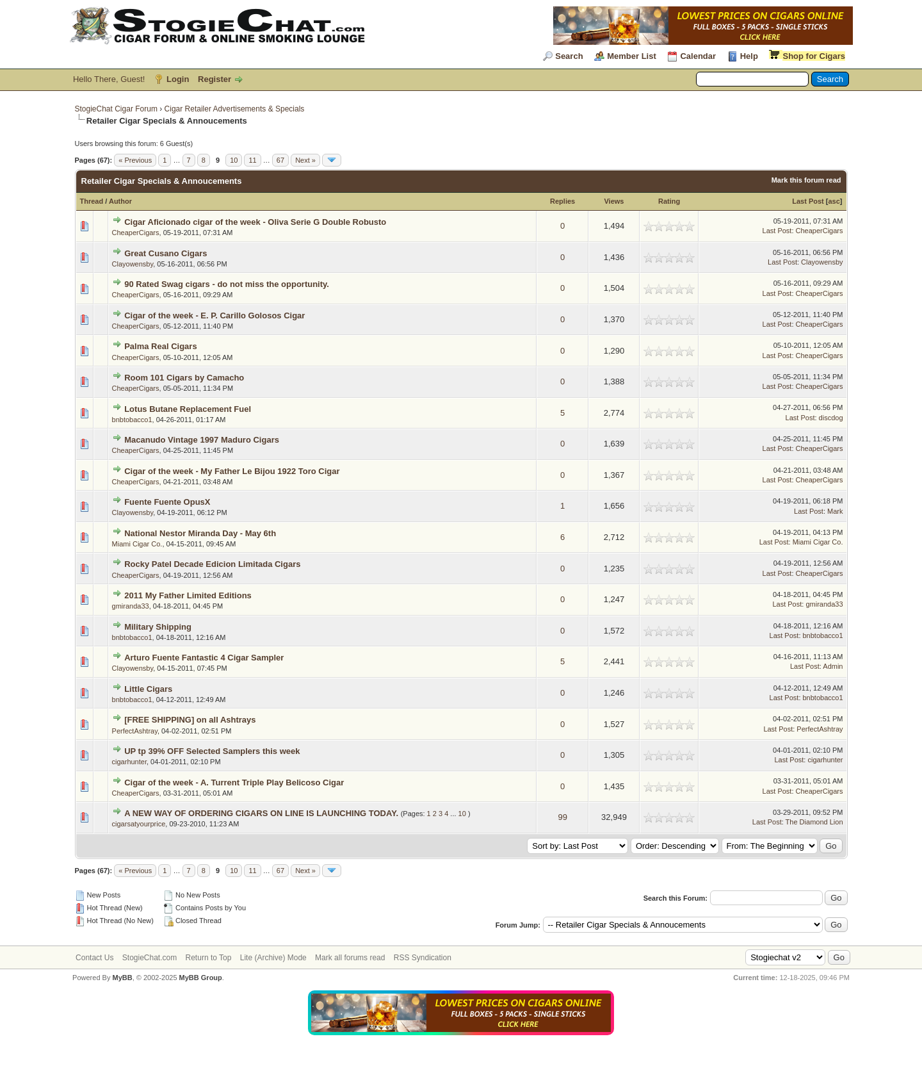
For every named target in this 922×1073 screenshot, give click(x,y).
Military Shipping (157, 627)
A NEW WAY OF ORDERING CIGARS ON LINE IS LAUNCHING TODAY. (261, 813)
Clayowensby (133, 264)
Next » (305, 160)
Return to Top (209, 957)
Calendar (698, 56)
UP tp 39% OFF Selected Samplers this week (212, 751)
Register (214, 79)
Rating (669, 201)
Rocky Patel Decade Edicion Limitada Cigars (212, 564)
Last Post (808, 201)
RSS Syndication (422, 957)
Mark (835, 511)
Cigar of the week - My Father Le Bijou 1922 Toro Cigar (231, 471)
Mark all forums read (350, 957)
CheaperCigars (135, 232)
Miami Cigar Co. (137, 544)
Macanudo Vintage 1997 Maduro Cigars (201, 440)
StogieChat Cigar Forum (116, 108)
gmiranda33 (130, 606)
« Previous (135, 160)
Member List (631, 56)
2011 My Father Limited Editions (188, 595)
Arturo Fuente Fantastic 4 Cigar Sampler (204, 657)
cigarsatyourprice (139, 824)
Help (749, 56)
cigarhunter (129, 762)
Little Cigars (148, 689)
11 (252, 160)
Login (177, 79)
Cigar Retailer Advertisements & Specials (235, 108)
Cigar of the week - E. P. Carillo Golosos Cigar (214, 315)
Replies (562, 201)
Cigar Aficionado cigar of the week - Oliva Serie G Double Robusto (255, 222)
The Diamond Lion (814, 822)
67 (280, 160)
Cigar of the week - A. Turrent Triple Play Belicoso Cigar (234, 782)
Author (120, 201)
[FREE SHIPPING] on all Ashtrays (189, 720)
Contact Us (94, 957)
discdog (831, 418)
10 (234, 160)
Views (614, 201)
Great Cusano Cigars (165, 253)
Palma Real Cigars (160, 346)
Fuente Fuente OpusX (167, 502)
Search (569, 56)
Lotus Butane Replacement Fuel (187, 409)
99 (562, 817)
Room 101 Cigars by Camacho (184, 377)
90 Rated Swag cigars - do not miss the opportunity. (226, 284)
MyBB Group (200, 977)
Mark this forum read (806, 180)
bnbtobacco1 (132, 419)
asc (833, 201)
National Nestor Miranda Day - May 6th (200, 533)
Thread (92, 201)
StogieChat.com (149, 957)
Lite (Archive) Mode (273, 957)
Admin (833, 666)
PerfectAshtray (135, 731)
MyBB (122, 977)
